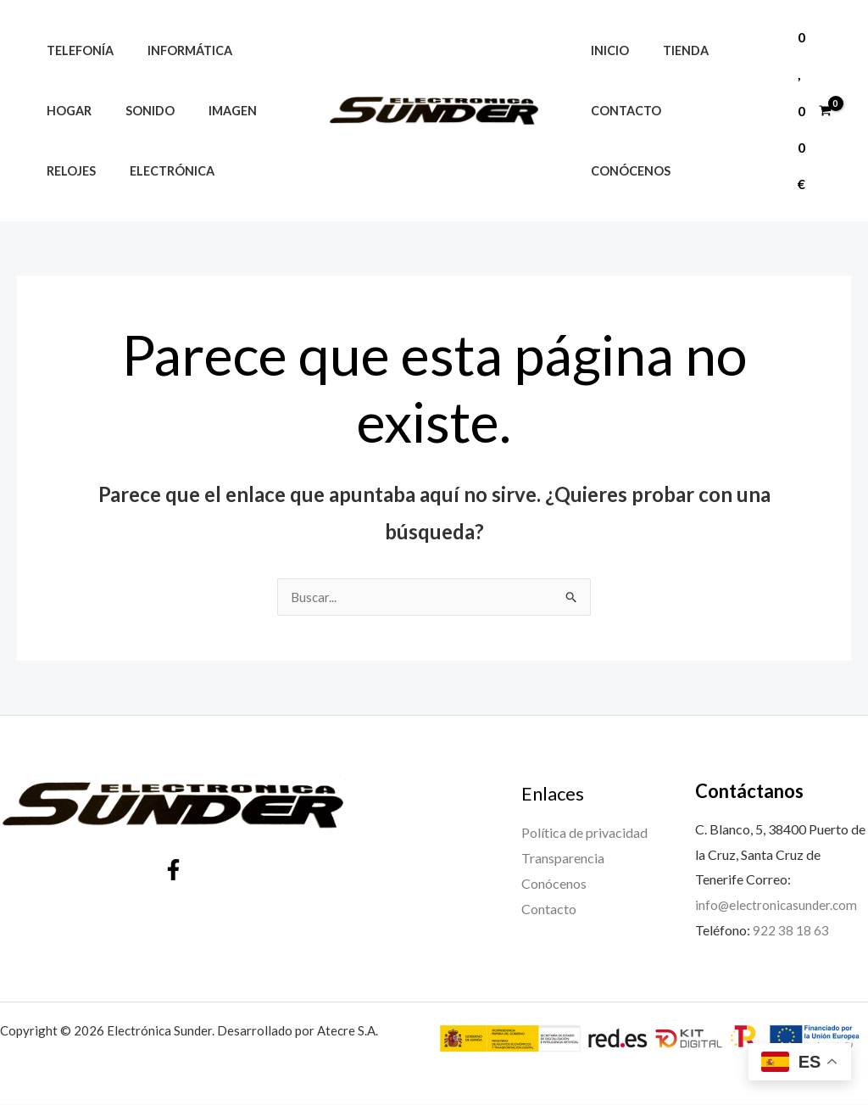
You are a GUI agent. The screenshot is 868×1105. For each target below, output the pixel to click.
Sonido (135, 110)
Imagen (209, 110)
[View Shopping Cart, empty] (814, 111)
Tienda (671, 80)
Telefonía (75, 50)
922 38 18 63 (791, 931)
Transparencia (562, 859)
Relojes (66, 171)
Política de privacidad (584, 833)
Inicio (605, 80)
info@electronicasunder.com (778, 905)
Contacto (621, 140)
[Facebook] (173, 870)
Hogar (64, 110)
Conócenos (720, 140)
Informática (175, 50)
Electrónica (157, 171)
